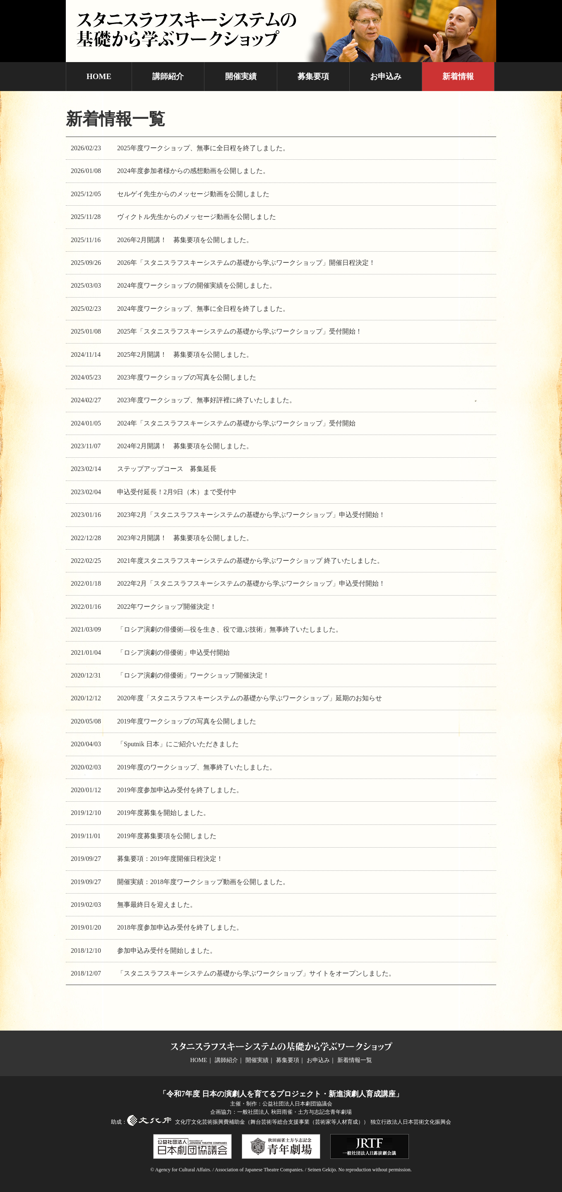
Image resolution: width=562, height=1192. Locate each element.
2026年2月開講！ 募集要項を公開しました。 (185, 239)
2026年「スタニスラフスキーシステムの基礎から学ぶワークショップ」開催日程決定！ (246, 262)
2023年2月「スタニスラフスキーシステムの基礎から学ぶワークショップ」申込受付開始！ (251, 514)
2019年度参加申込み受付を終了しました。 (180, 789)
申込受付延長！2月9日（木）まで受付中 (176, 491)
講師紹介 (168, 76)
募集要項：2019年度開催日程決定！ (170, 858)
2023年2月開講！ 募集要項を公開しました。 (185, 537)
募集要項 (313, 76)
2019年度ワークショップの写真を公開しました (186, 721)
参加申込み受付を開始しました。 (166, 950)
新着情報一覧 (354, 1060)
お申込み (385, 76)
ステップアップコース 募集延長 (166, 468)
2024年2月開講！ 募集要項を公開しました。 (185, 445)
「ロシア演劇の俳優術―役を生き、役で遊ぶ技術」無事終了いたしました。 (229, 629)
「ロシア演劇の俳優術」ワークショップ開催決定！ (193, 675)
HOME (98, 76)
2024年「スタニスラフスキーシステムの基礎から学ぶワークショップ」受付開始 (236, 423)
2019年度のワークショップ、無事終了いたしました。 (196, 767)
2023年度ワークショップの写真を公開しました (186, 377)
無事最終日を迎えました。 (157, 904)
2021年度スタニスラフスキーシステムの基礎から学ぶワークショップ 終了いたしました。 (250, 560)
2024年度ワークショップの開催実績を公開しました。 (196, 285)
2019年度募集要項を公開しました (166, 835)
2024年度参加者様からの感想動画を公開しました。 (193, 170)
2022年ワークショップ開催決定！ (166, 606)
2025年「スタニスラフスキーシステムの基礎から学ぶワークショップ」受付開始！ (239, 331)
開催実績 (241, 76)
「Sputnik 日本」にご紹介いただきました (178, 743)
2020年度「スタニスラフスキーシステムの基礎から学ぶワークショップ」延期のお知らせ (249, 698)
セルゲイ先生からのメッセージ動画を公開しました (193, 193)
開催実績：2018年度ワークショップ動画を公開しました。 (203, 881)
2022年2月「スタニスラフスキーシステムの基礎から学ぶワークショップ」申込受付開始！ (251, 583)
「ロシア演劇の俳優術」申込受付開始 (173, 652)
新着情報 (458, 76)
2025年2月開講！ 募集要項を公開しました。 (185, 354)
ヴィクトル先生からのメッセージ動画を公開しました (196, 216)
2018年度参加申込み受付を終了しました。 (180, 927)
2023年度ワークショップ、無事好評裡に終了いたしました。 (206, 400)
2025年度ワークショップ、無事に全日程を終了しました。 (203, 147)
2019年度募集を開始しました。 (163, 812)
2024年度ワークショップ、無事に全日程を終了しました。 (203, 308)
